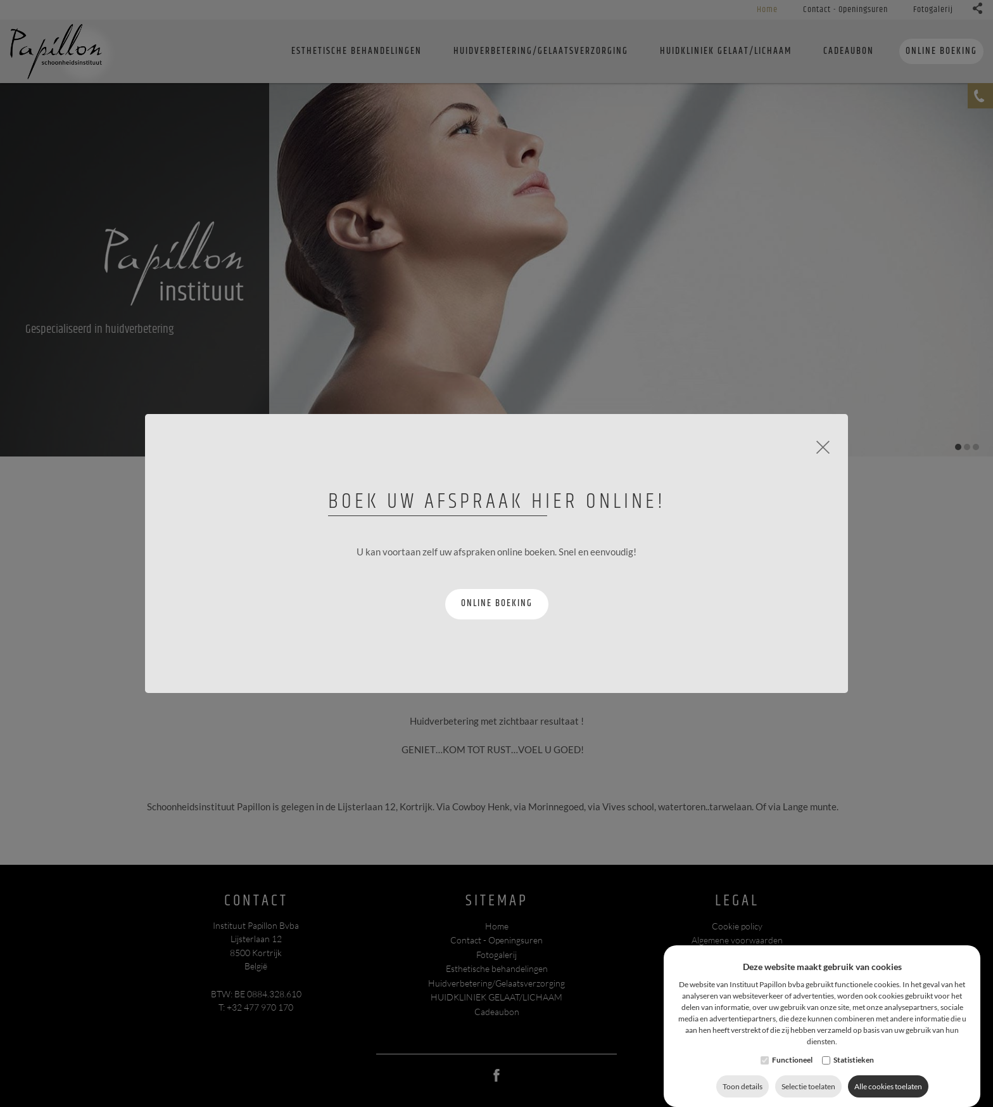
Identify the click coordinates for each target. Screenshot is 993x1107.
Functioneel (792, 1070)
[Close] (823, 445)
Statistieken (853, 1070)
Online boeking (497, 603)
